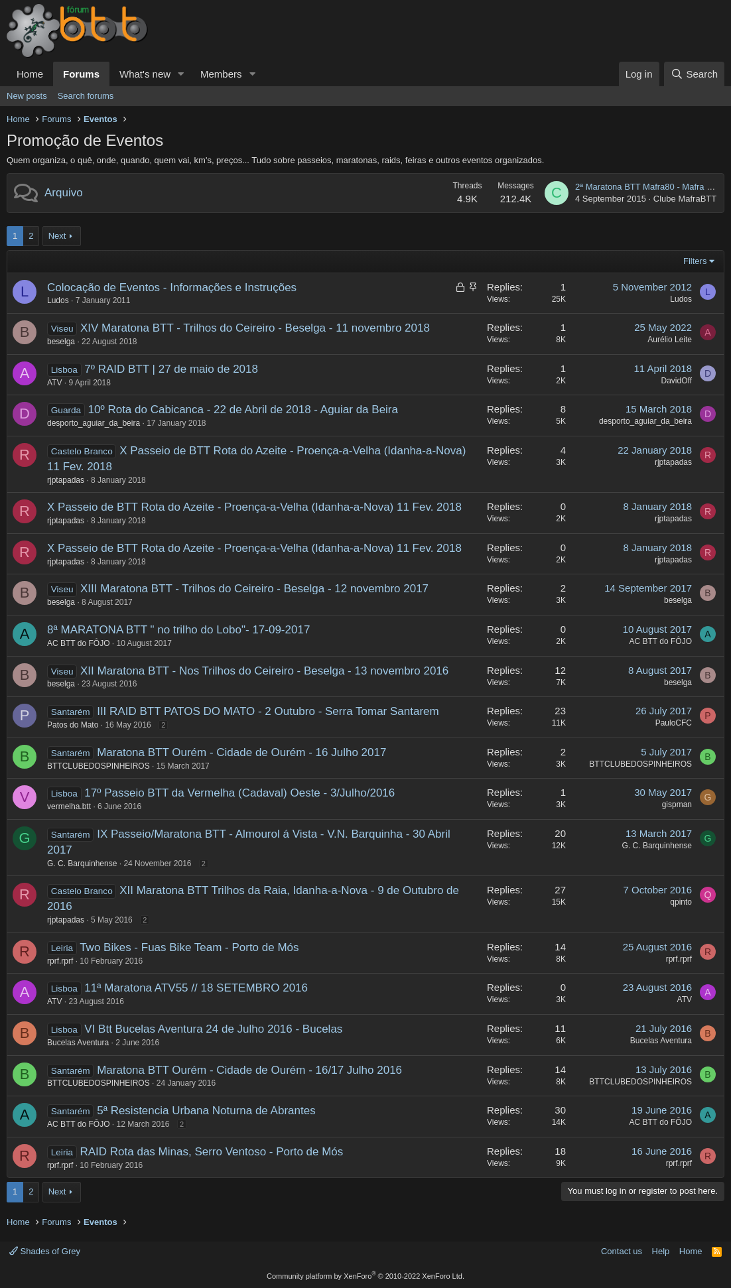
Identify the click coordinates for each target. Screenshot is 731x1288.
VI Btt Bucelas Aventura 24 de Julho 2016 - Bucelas (213, 1029)
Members (221, 74)
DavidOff (676, 380)
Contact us (621, 1251)
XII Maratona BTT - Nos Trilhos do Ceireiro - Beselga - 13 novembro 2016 (264, 671)
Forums (81, 74)
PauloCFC (673, 723)
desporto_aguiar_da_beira (93, 423)
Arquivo (63, 192)
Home (30, 74)
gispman (677, 804)
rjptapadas (65, 480)
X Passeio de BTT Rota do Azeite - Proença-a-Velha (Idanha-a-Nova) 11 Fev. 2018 (254, 507)
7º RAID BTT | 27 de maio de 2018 (171, 369)
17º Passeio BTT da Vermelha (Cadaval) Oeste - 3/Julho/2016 (239, 793)
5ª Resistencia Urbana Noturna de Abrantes (206, 1110)
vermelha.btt (69, 806)
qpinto (681, 902)
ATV (54, 382)
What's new (144, 74)
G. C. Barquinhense (82, 863)
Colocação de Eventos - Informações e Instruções (172, 287)
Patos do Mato (72, 725)
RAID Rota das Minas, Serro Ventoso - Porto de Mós (211, 1151)
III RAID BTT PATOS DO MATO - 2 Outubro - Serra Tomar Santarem (268, 711)
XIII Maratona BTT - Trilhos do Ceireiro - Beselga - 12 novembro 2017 (254, 588)
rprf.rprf (60, 961)
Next (57, 236)
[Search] (694, 74)
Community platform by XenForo (365, 1276)
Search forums (86, 96)
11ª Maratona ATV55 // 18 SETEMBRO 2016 (196, 988)
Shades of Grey (44, 1251)
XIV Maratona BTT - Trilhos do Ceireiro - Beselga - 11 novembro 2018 (255, 328)
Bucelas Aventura (78, 1042)
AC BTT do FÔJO (78, 643)
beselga (61, 341)
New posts (27, 96)
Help (661, 1251)
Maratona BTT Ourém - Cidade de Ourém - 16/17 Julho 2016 (249, 1070)
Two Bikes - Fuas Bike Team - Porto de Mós (189, 947)
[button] (181, 74)
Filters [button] (694, 261)
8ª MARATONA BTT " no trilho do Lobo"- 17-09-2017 (178, 629)
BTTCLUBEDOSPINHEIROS (98, 766)
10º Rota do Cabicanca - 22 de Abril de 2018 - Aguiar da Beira (243, 409)
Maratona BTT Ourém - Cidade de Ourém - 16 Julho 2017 (241, 752)
